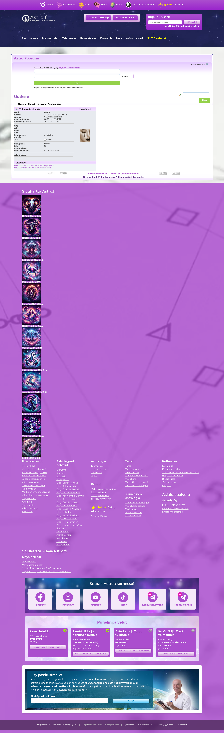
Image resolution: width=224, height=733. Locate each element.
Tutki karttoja (30, 38)
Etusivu (49, 5)
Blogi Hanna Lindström (69, 525)
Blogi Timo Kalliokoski (68, 489)
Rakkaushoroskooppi (33, 485)
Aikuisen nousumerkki (34, 475)
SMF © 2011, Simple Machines (125, 173)
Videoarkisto (169, 482)
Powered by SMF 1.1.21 (98, 173)
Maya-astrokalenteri (32, 565)
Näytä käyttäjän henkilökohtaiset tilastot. (33, 167)
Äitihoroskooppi (30, 482)
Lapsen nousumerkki (33, 479)
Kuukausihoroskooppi (34, 469)
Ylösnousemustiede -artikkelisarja (180, 472)
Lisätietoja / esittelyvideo (48, 647)
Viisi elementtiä (133, 512)
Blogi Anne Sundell (66, 505)
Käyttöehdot (128, 725)
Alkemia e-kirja (30, 508)
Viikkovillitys (28, 466)
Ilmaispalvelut (50, 38)
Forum (60, 528)
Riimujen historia (100, 495)
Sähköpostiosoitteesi (43, 696)
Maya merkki (29, 498)
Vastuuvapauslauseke (146, 725)
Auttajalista (28, 505)
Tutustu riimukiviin (101, 498)
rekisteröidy (74, 68)
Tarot (104, 5)
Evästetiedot (182, 725)
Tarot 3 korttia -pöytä (136, 485)
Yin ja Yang (131, 509)
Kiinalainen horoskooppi (35, 495)
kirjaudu (62, 68)
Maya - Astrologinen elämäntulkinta (41, 568)
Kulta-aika (174, 5)
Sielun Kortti (132, 472)
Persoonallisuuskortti (136, 475)
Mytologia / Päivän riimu (104, 489)
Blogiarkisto (168, 479)
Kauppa (166, 485)
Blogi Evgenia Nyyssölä (68, 509)
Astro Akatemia (99, 516)
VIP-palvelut (156, 38)
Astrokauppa (125, 18)
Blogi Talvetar (63, 512)
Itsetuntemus (88, 38)
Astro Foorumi (26, 58)
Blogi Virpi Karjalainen (68, 492)
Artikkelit (27, 501)
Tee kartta (61, 541)
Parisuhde (106, 38)
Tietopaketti (62, 531)
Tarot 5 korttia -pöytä (136, 482)
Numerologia (68, 5)
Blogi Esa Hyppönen (67, 502)
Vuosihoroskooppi (135, 506)
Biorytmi (61, 469)
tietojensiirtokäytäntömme (72, 689)
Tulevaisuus (69, 38)
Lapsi (119, 38)
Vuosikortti (131, 479)
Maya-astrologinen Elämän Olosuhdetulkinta (46, 571)
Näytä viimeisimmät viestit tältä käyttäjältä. (34, 165)
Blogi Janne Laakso (66, 499)
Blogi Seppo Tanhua (67, 482)
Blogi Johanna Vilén (67, 486)
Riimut (119, 5)
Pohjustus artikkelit (172, 475)
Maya (87, 5)
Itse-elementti (133, 515)
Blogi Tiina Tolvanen (67, 522)
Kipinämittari (29, 488)
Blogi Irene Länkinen (67, 515)
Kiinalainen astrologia (143, 5)
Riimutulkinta (98, 492)
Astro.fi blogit (134, 38)
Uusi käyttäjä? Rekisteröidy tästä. (182, 26)
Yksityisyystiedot (166, 725)
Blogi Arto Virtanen (66, 518)
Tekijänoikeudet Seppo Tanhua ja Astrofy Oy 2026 (57, 725)
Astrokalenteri (98, 18)
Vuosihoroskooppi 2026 (34, 472)
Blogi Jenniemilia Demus (70, 495)
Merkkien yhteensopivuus (36, 492)
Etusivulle (27, 511)
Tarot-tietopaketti (134, 469)
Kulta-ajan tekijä (171, 469)
